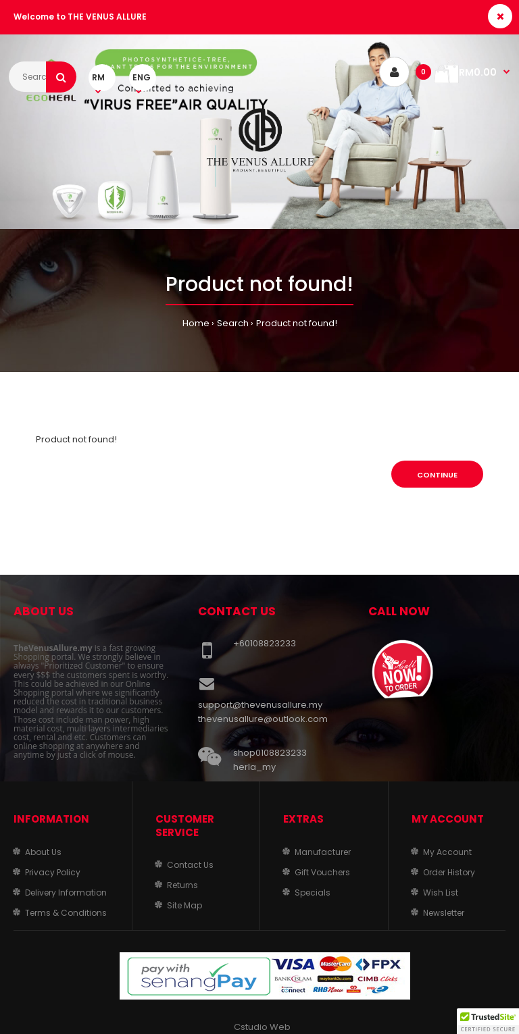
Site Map (184, 905)
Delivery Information (66, 892)
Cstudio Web (262, 1026)
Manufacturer (323, 852)
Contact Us (190, 865)
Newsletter (443, 913)
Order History (449, 872)
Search (233, 323)
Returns (182, 885)
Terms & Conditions (66, 913)
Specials (312, 892)
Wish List (440, 892)
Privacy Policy (52, 872)
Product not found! (296, 323)
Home (195, 323)
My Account (447, 852)
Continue (437, 474)
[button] (488, 1021)
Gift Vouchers (322, 872)
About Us (43, 852)
